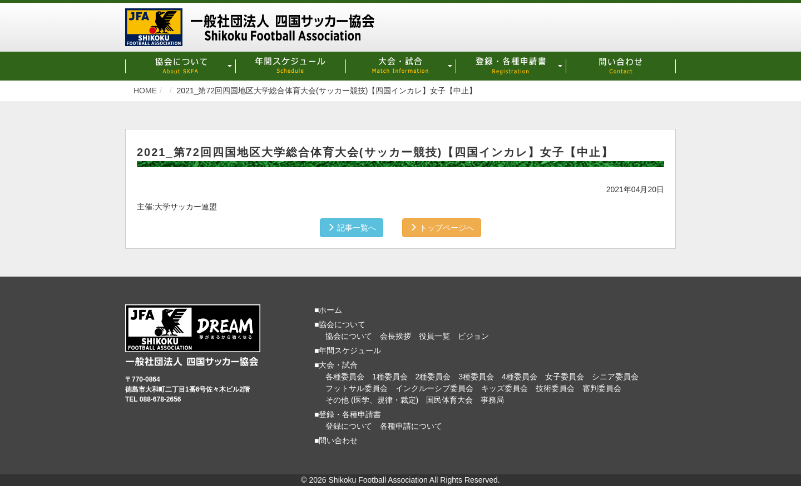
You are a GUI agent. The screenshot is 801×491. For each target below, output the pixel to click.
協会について (348, 335)
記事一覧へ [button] (351, 227)
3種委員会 (476, 376)
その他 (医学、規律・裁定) (371, 399)
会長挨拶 (395, 335)
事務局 (492, 399)
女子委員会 (564, 376)
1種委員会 (390, 376)
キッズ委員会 (504, 387)
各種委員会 (344, 376)
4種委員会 (519, 376)
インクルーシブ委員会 (434, 387)
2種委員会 (433, 376)
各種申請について (411, 425)
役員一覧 (434, 335)
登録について (348, 425)
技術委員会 (555, 387)
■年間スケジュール (347, 349)
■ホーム (328, 309)
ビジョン (473, 335)
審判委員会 (601, 387)
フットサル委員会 (356, 387)
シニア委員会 (615, 376)
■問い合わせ (336, 439)
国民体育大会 (449, 399)
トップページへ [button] (441, 227)
